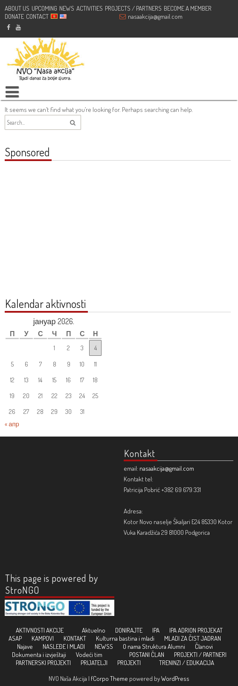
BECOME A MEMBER (188, 8)
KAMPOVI (43, 638)
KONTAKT (75, 638)
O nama (132, 646)
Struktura (154, 646)
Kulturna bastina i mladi (125, 638)
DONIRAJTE (128, 630)
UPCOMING (44, 8)
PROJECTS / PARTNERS (133, 8)
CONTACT (37, 16)
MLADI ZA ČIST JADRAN (192, 638)
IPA (156, 630)
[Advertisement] (58, 233)
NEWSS (104, 646)
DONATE (14, 16)
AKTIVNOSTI (30, 630)
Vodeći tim (89, 655)
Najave (25, 646)
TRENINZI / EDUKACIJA (186, 663)
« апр (12, 424)
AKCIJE (55, 630)
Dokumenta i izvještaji (39, 655)
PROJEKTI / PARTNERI (200, 655)
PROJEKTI (129, 663)
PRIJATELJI (94, 663)
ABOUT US (17, 8)
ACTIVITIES (89, 8)
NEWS (66, 8)
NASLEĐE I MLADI (64, 646)
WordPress (175, 678)
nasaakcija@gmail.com (155, 16)
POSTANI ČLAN (146, 655)
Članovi (204, 646)
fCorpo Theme (109, 678)
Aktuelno (93, 630)
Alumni (176, 646)
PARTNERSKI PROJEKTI (43, 663)
